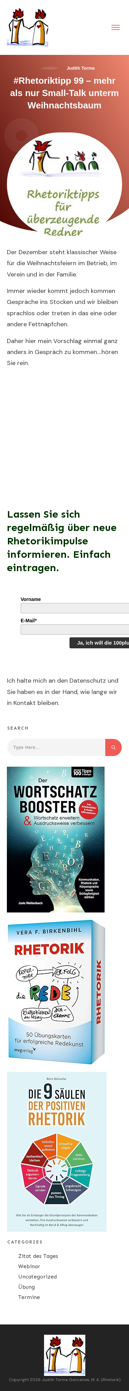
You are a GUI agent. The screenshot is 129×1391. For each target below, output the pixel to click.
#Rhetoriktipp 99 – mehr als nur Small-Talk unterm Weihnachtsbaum (64, 93)
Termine (29, 1297)
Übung (26, 1287)
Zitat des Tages (38, 1256)
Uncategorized (37, 1276)
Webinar (29, 1266)
